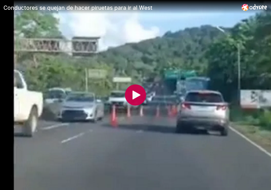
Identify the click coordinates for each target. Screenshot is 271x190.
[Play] (135, 95)
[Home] (254, 7)
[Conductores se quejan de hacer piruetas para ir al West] (120, 8)
